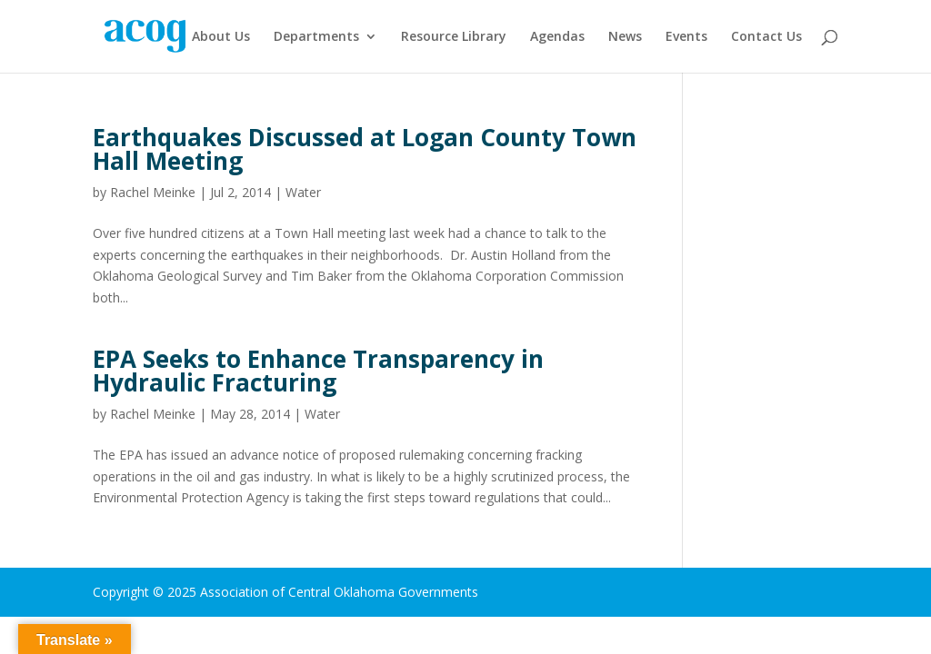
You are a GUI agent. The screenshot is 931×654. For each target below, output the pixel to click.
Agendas (557, 37)
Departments (316, 37)
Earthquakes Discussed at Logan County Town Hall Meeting (364, 149)
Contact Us (766, 37)
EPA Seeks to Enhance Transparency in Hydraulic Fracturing (318, 370)
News (625, 37)
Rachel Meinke (152, 192)
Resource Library (453, 37)
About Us (221, 37)
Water (303, 192)
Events (686, 37)
